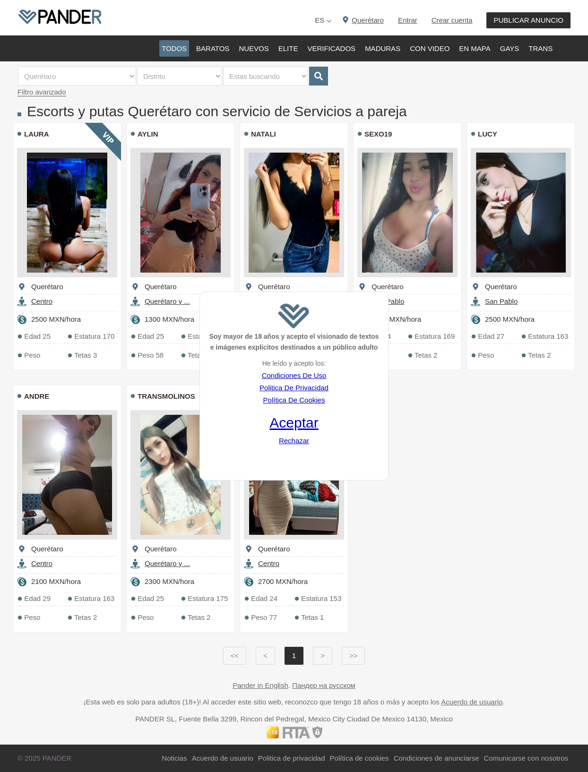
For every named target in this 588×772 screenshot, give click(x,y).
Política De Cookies (294, 400)
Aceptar (293, 422)
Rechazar (294, 441)
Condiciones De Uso (294, 375)
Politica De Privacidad (294, 388)
